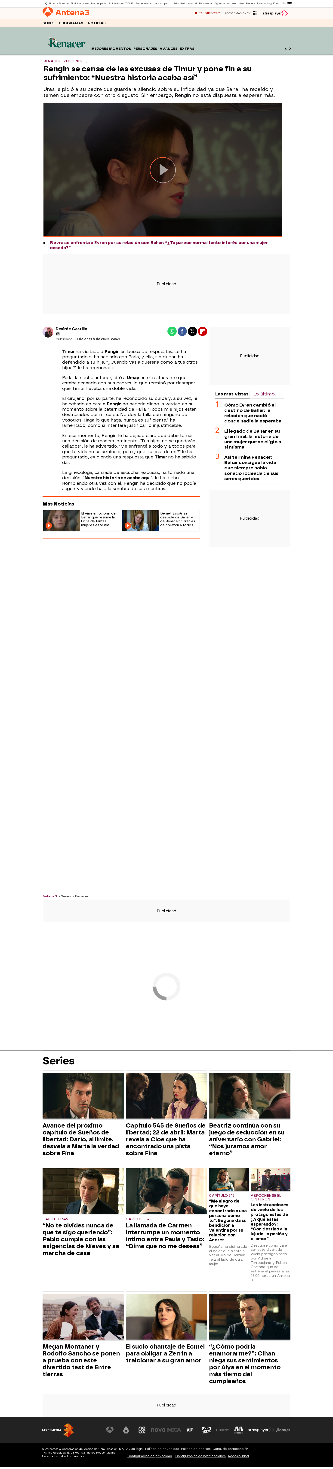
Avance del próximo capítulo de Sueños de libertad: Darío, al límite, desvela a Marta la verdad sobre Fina (81, 1141)
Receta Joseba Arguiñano (263, 3)
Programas (71, 25)
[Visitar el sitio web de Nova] (158, 1432)
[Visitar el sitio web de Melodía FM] (239, 1432)
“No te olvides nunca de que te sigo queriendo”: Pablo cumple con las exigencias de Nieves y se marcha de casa (81, 1241)
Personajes (145, 51)
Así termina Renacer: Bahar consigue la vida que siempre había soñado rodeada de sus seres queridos (251, 470)
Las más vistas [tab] (231, 396)
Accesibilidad (238, 1458)
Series (49, 25)
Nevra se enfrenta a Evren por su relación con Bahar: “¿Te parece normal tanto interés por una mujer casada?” (159, 247)
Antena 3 (50, 898)
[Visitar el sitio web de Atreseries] (190, 1432)
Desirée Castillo (71, 331)
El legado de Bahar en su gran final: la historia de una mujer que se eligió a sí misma (252, 441)
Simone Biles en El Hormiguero (68, 3)
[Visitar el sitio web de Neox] (142, 1432)
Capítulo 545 (55, 1222)
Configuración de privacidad (149, 1458)
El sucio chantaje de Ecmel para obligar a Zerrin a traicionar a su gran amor (165, 1355)
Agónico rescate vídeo (229, 3)
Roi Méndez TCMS (121, 3)
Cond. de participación (230, 1451)
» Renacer (80, 898)
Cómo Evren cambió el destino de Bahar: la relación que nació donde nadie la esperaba (252, 415)
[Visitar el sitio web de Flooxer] (283, 1432)
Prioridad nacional (185, 3)
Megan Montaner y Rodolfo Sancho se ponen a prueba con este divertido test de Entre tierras (81, 1362)
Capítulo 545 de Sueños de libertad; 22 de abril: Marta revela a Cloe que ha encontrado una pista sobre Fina (166, 1141)
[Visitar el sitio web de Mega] (174, 1432)
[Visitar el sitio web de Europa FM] (222, 1432)
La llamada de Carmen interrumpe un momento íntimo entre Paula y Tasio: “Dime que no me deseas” (165, 1238)
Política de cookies (196, 1451)
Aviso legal (134, 1451)
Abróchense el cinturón (266, 1200)
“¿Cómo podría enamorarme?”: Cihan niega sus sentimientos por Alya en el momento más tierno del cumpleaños (245, 1366)
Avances (169, 51)
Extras (187, 51)
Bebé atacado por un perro (153, 3)
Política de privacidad (162, 1451)
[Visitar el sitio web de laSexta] (126, 1432)
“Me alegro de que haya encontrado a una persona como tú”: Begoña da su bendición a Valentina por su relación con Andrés (228, 1223)
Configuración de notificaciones (200, 1458)
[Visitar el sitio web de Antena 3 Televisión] (110, 1432)
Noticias (97, 25)
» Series (64, 898)
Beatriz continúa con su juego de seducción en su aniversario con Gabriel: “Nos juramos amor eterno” (246, 1141)
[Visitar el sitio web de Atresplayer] (261, 1432)
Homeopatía (99, 3)
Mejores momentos (111, 51)
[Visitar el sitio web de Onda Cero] (206, 1432)
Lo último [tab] (264, 396)
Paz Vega (205, 3)
